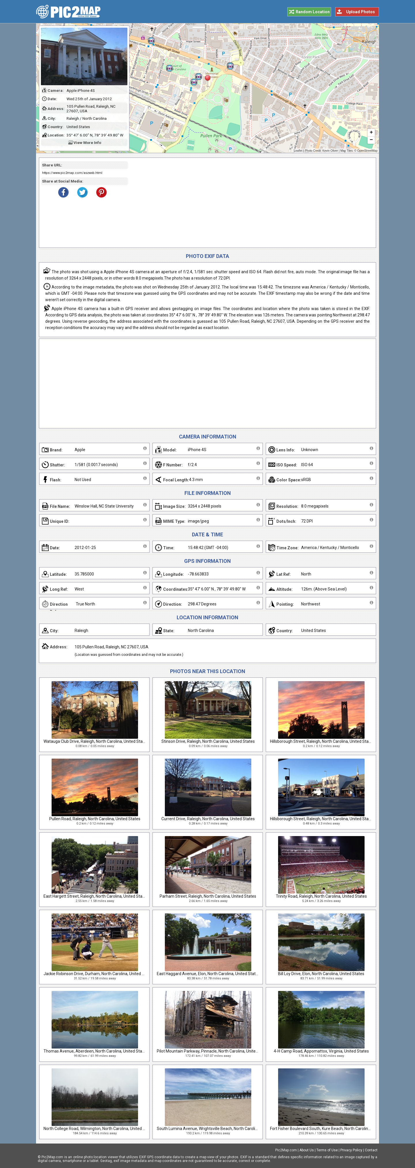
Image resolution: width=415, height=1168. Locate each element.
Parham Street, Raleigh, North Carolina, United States (208, 896)
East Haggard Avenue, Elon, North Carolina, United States (208, 973)
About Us (306, 1150)
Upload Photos (360, 12)
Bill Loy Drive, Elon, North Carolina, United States (321, 973)
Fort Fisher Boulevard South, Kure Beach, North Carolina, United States (333, 1128)
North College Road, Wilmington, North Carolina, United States (99, 1128)
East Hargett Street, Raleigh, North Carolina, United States (96, 896)
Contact (371, 1150)
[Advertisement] (249, 202)
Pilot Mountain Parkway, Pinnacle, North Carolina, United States (214, 1051)
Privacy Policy (351, 1150)
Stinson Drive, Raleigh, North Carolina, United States (208, 741)
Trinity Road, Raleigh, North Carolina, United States (321, 896)
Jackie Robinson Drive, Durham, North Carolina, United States (99, 973)
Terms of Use (327, 1150)
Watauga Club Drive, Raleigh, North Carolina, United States (96, 741)
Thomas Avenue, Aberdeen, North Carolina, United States (96, 1051)
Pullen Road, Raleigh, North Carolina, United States (94, 818)
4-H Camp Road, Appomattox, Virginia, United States (321, 1051)
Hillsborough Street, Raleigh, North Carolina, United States (322, 741)
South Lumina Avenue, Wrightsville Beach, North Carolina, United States (221, 1128)
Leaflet (298, 150)
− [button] (371, 140)
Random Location (313, 12)
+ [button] (371, 132)
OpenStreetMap (367, 150)
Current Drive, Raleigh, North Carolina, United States (208, 818)
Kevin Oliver (330, 150)
